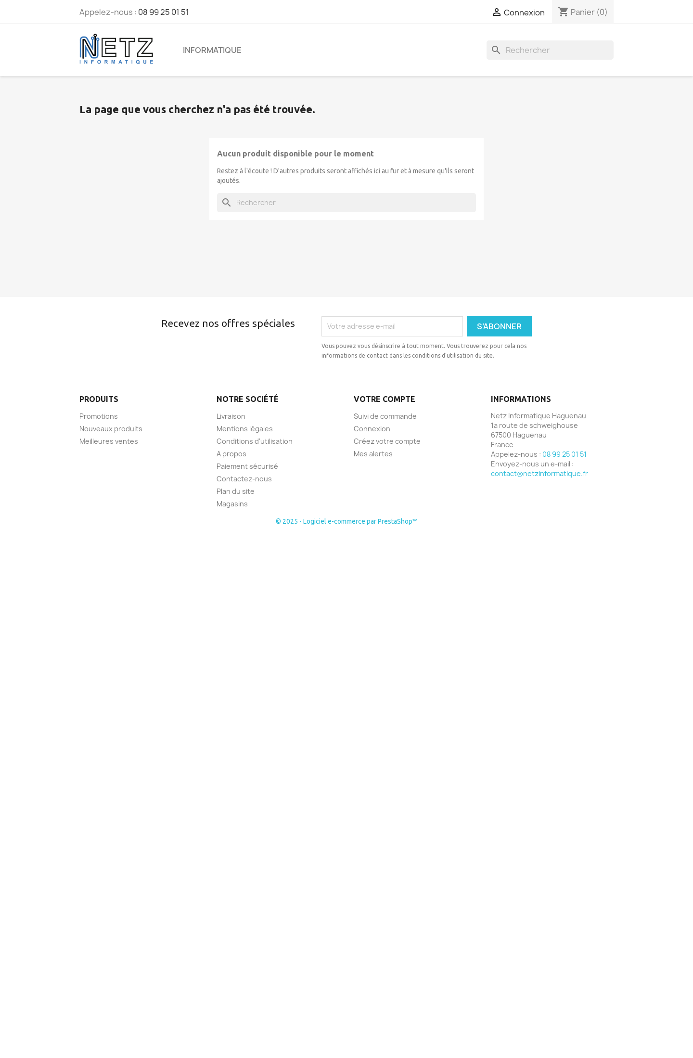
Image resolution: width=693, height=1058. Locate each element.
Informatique (212, 50)
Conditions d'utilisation (255, 441)
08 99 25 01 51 (163, 12)
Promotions (98, 416)
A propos (231, 453)
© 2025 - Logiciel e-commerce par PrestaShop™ (347, 521)
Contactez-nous (244, 478)
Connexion (372, 428)
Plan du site (236, 491)
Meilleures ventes (108, 441)
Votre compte (384, 399)
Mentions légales (245, 428)
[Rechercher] (550, 50)
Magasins (232, 503)
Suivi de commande (385, 416)
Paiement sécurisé (247, 466)
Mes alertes (373, 453)
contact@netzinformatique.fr (539, 473)
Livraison (231, 416)
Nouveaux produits (110, 428)
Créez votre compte (387, 441)
